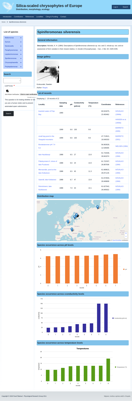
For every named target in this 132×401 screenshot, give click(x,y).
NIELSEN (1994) (122, 146)
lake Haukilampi (44, 154)
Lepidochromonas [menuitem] (12, 54)
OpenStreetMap (117, 240)
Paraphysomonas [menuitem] (12, 50)
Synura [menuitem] (12, 42)
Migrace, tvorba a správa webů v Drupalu (117, 396)
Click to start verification (28, 94)
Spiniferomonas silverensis (58, 32)
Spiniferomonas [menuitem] (12, 58)
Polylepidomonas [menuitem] (12, 67)
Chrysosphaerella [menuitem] (12, 63)
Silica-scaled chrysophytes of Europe (49, 6)
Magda (45, 88)
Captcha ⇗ (31, 97)
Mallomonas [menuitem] (12, 38)
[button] (74, 217)
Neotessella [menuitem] (12, 46)
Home (3, 22)
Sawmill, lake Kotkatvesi (47, 180)
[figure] (83, 269)
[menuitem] (116, 7)
